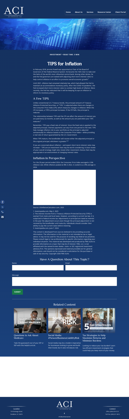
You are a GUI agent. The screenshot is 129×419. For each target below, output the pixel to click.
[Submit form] (17, 286)
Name (14, 258)
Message (15, 270)
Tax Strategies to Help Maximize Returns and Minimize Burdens (94, 333)
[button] (68, 7)
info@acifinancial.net (65, 411)
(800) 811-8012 (115, 409)
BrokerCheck (83, 414)
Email (67, 258)
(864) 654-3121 (114, 406)
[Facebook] (2, 202)
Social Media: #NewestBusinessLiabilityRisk (63, 331)
